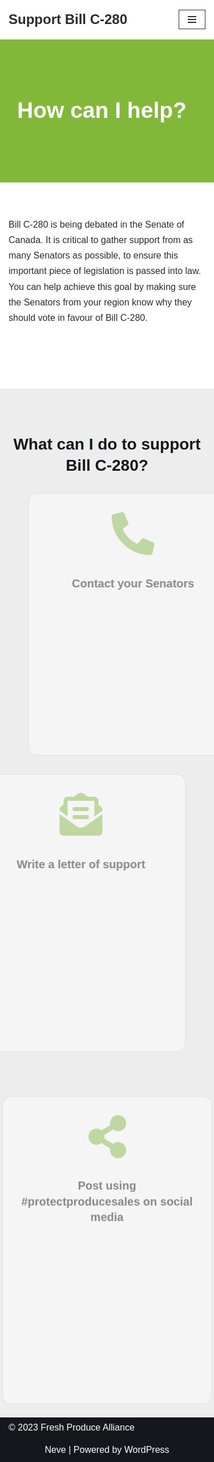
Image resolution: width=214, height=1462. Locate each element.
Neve (55, 1450)
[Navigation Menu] (192, 19)
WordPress (146, 1450)
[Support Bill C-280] (68, 19)
